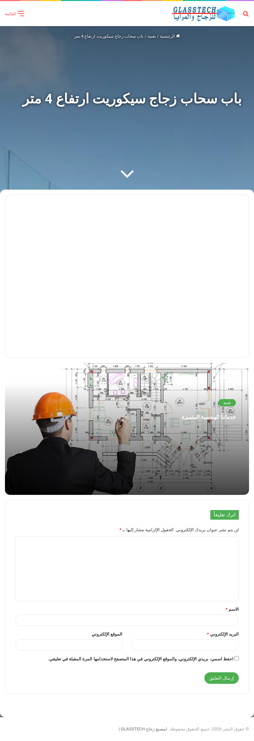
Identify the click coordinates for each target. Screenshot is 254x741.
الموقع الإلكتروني (107, 634)
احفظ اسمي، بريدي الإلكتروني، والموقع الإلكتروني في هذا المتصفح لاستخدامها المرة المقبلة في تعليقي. (140, 658)
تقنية (152, 36)
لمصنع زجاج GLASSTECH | (141, 728)
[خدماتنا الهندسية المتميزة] (127, 429)
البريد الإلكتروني (223, 634)
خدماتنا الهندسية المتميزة (185, 415)
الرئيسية (170, 36)
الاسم (232, 609)
